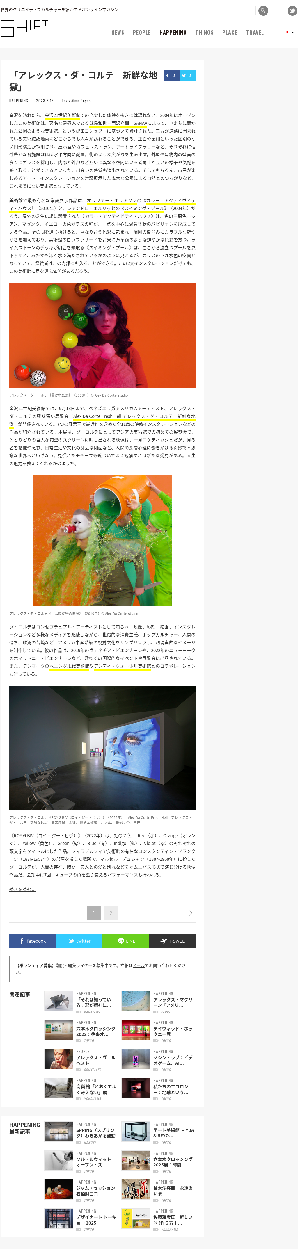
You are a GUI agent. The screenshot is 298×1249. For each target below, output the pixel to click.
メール (139, 965)
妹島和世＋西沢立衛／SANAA (118, 123)
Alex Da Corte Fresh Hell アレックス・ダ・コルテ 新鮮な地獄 (102, 420)
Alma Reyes (81, 101)
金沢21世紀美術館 (63, 115)
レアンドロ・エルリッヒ (91, 208)
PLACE (229, 32)
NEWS (117, 32)
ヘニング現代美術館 (69, 666)
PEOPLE (142, 32)
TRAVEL (255, 32)
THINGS (205, 32)
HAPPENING (173, 32)
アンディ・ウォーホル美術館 (122, 666)
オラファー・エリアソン (112, 200)
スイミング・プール (144, 208)
